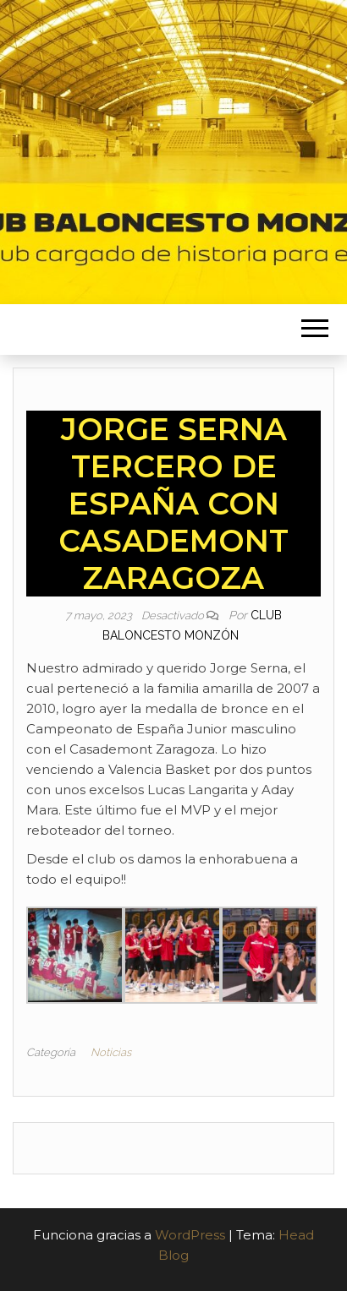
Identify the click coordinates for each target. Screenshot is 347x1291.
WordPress (190, 1235)
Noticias (111, 1052)
